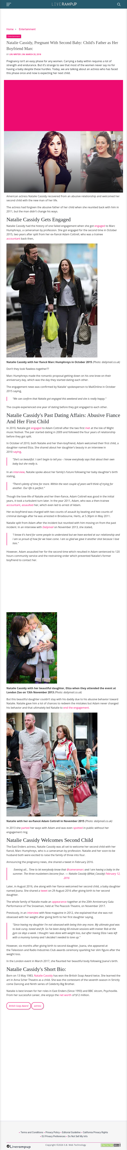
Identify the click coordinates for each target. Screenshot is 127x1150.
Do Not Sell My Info (77, 1136)
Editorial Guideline (71, 1132)
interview (19, 472)
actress (37, 1005)
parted (25, 828)
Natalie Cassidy (43, 975)
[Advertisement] (63, 103)
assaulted (28, 505)
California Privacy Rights (95, 1132)
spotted (78, 828)
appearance (59, 902)
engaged (99, 226)
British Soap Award (18, 1005)
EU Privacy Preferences (53, 1136)
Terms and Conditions (32, 1132)
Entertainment (27, 29)
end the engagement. (76, 707)
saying (17, 452)
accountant (13, 238)
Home (10, 29)
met (88, 428)
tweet (44, 890)
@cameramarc (75, 869)
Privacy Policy (52, 1132)
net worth (66, 995)
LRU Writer (15, 54)
